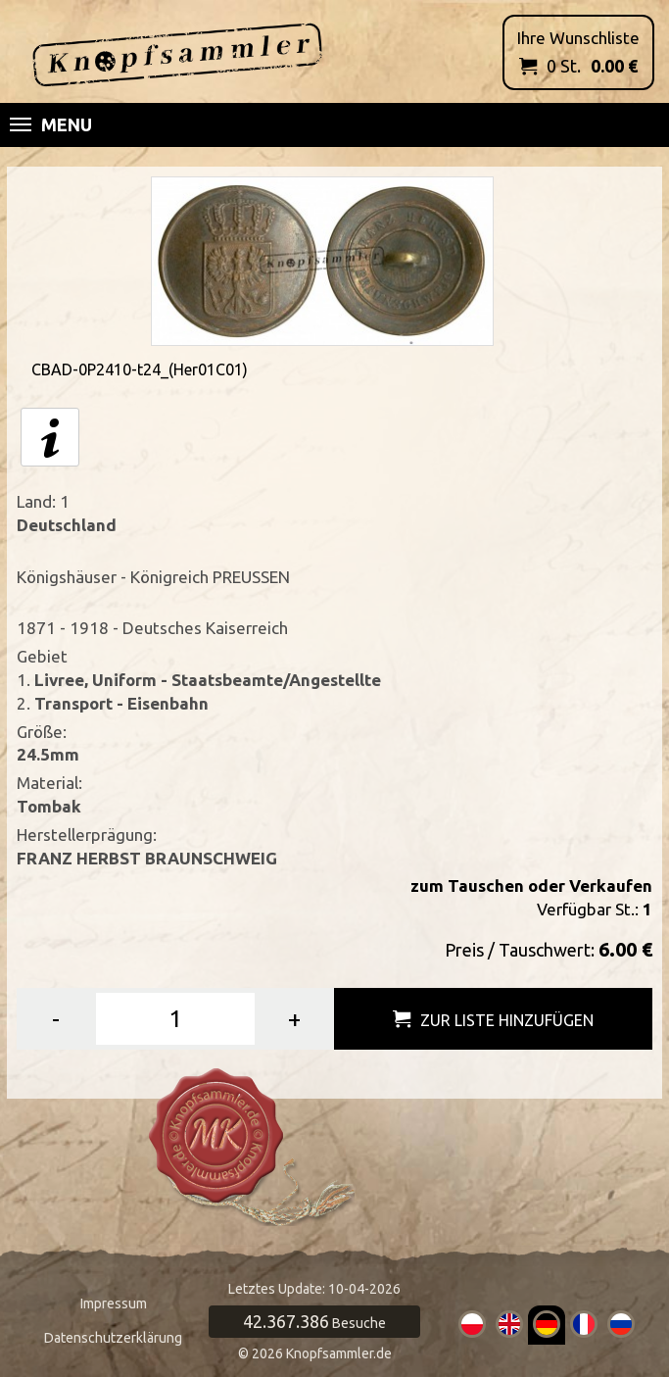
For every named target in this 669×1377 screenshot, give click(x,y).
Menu (51, 124)
